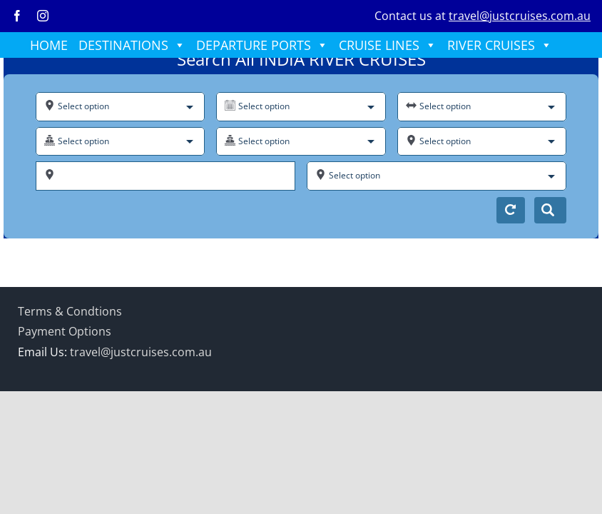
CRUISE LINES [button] (388, 45)
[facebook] (17, 15)
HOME (49, 45)
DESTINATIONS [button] (131, 45)
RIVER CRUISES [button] (499, 45)
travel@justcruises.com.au (520, 16)
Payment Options (64, 331)
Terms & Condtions (70, 311)
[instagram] (43, 15)
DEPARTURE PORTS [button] (262, 45)
